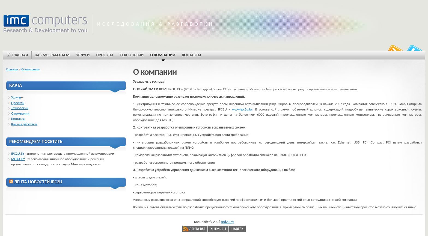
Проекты (17, 103)
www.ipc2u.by (242, 109)
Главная (12, 69)
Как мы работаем (24, 124)
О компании (30, 69)
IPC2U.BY (17, 153)
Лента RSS (197, 229)
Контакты (18, 118)
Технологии (19, 108)
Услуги (16, 97)
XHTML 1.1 (218, 229)
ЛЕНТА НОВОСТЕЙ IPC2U (38, 182)
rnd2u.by (227, 222)
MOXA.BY (18, 159)
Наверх (237, 229)
